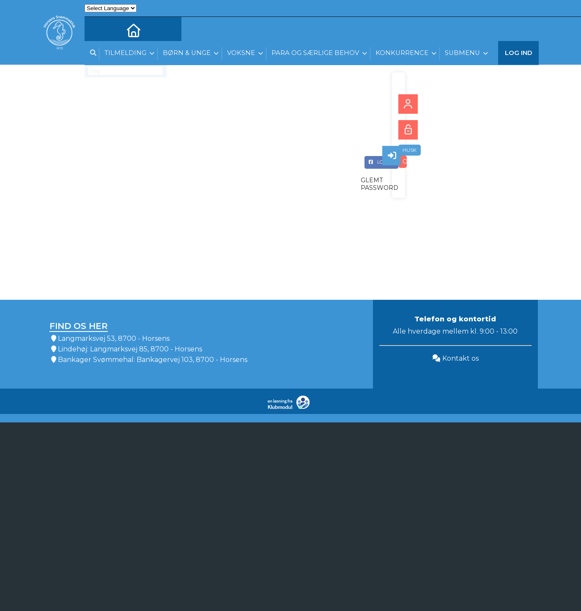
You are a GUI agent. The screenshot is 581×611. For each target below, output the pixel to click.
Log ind (518, 55)
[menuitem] (97, 29)
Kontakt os (455, 358)
